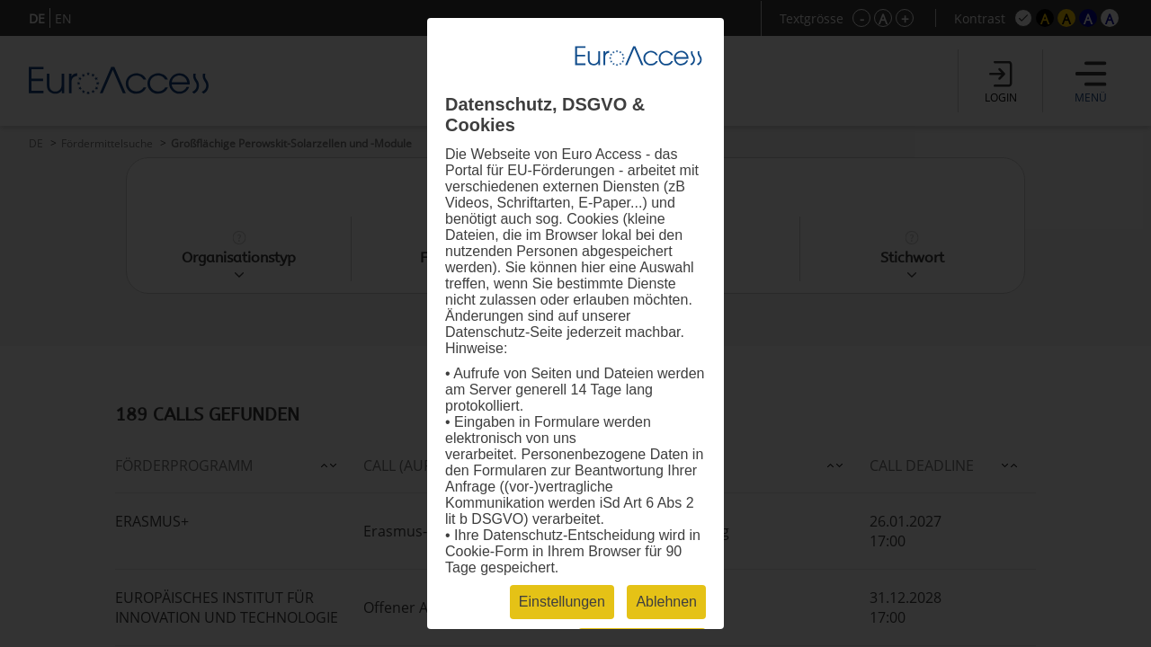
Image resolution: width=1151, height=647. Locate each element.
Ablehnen (666, 601)
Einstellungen (562, 601)
